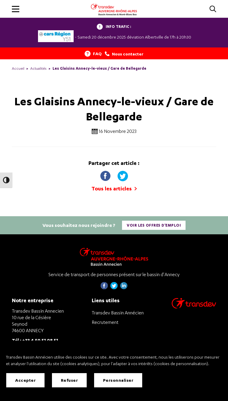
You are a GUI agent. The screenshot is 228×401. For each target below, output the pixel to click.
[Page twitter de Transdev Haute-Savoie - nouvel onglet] (114, 287)
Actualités (38, 68)
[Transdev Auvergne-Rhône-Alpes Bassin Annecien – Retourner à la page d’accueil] (114, 256)
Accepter (25, 380)
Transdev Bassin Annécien (118, 312)
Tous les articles (114, 188)
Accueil (18, 68)
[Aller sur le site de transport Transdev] (194, 307)
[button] (15, 9)
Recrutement (105, 322)
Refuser (69, 380)
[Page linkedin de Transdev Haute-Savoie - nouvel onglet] (123, 287)
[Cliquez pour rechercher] (213, 9)
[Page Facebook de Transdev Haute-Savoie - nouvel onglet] (104, 287)
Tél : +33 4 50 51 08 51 (35, 340)
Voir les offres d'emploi (154, 225)
